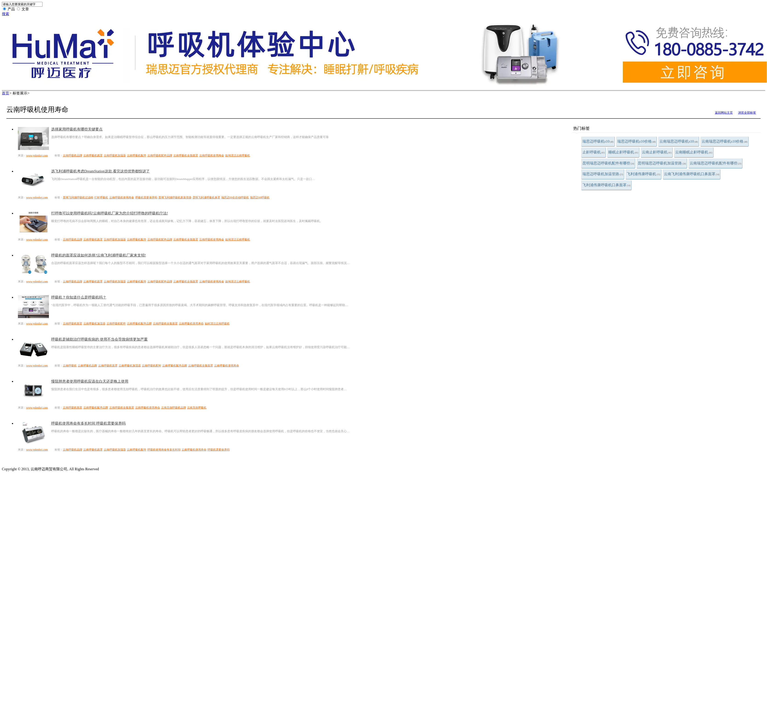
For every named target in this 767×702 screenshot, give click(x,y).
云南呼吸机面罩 (93, 155)
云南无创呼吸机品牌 (173, 407)
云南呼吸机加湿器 (115, 155)
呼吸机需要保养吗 (146, 197)
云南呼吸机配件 (136, 155)
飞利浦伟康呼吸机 (643, 174)
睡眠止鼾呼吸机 (623, 152)
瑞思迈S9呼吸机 (260, 197)
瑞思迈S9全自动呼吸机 (235, 197)
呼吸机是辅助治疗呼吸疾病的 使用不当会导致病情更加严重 (99, 339)
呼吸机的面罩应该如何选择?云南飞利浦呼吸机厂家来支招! (98, 255)
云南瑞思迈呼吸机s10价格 (724, 141)
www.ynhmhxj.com (37, 155)
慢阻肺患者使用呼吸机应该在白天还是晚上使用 (89, 381)
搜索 (5, 14)
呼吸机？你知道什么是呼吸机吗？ (78, 297)
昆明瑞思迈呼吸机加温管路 (662, 163)
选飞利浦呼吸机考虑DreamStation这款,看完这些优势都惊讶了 (100, 171)
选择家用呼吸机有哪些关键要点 (77, 129)
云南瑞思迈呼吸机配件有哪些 (716, 163)
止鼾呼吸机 (593, 152)
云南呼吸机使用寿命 (211, 155)
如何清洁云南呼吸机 (237, 155)
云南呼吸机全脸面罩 (185, 155)
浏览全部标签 (747, 112)
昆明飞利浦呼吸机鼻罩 (206, 197)
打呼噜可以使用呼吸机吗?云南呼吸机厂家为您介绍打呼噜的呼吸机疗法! (109, 213)
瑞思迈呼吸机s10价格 (636, 141)
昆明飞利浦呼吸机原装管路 (174, 197)
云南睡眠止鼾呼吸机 (693, 152)
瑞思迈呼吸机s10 (598, 141)
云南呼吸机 (70, 365)
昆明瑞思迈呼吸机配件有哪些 (608, 163)
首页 (5, 93)
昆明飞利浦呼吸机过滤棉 (78, 197)
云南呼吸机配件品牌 (159, 155)
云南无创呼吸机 (196, 407)
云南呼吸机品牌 (72, 155)
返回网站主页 (724, 112)
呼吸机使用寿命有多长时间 (163, 449)
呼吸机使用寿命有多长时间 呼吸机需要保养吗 (88, 423)
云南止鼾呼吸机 (657, 152)
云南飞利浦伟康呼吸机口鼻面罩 (691, 174)
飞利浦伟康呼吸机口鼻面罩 (606, 185)
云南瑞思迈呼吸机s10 (678, 141)
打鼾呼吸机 (101, 197)
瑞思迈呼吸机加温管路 (602, 174)
